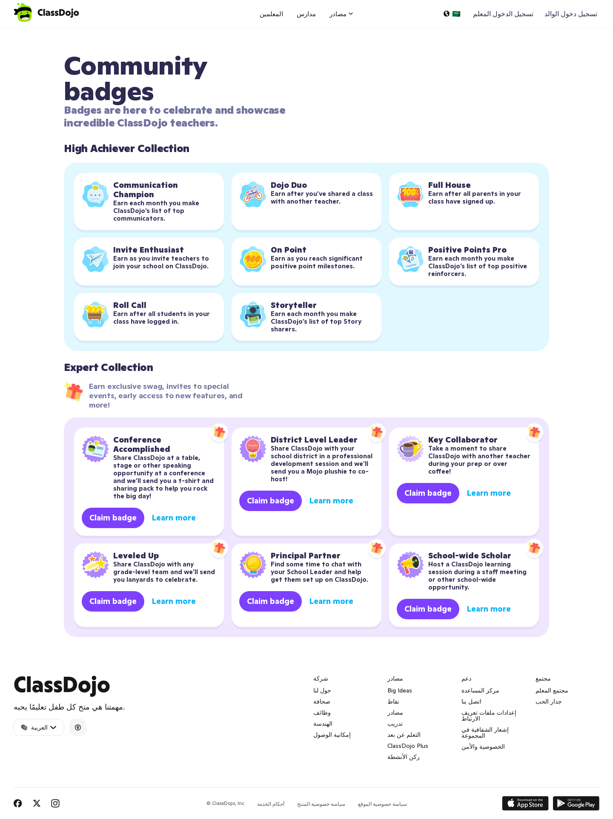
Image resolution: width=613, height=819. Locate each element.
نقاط (393, 701)
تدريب (395, 723)
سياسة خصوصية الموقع (382, 804)
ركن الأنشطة (403, 757)
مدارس (306, 14)
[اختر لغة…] (451, 13)
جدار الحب (549, 701)
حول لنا (322, 690)
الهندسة (322, 723)
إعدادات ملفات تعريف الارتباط (488, 715)
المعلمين (271, 14)
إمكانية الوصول (332, 735)
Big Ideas (399, 690)
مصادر (395, 712)
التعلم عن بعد (404, 735)
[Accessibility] (77, 727)
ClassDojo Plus (407, 746)
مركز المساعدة (480, 690)
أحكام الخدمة (270, 804)
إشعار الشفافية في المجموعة (485, 732)
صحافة (321, 701)
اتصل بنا (471, 701)
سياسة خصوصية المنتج (321, 804)
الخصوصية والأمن (483, 746)
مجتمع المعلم (552, 690)
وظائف (322, 712)
